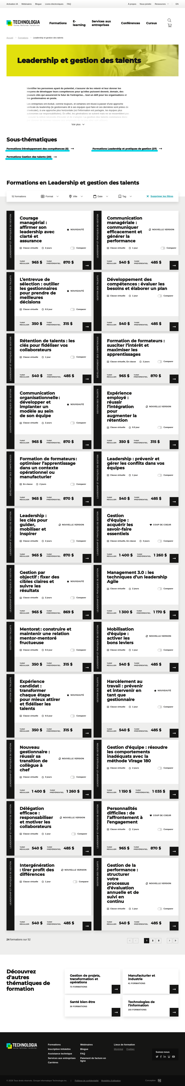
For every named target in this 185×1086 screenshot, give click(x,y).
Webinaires (26, 4)
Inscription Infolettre (59, 1049)
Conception (157, 1080)
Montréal (118, 1049)
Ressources (160, 4)
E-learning (79, 23)
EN (177, 4)
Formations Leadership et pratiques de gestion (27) (124, 148)
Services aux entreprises (101, 23)
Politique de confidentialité (87, 1081)
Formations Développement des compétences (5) (37, 148)
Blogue (38, 4)
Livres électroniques (54, 4)
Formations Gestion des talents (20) (29, 156)
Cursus (151, 23)
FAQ (69, 4)
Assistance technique (60, 1053)
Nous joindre (145, 4)
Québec (130, 1049)
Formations (58, 23)
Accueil (10, 38)
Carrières (53, 1062)
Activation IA (12, 4)
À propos (132, 4)
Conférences (130, 23)
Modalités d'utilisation (111, 1081)
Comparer (78, 248)
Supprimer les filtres (160, 196)
